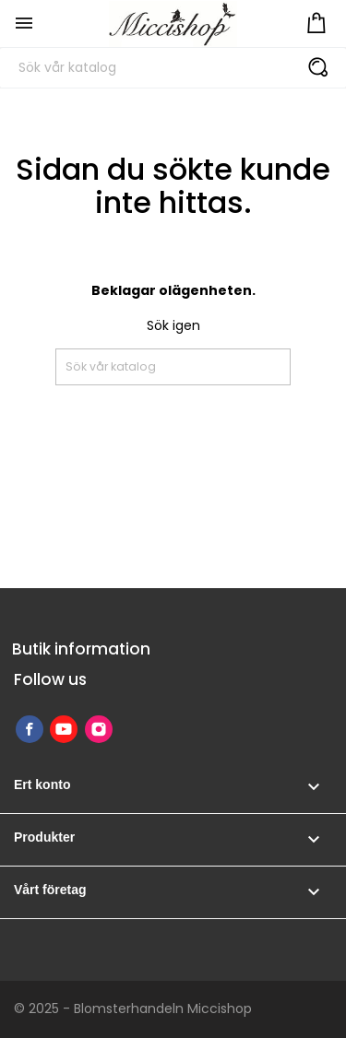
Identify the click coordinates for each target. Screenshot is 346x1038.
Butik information (81, 649)
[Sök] (173, 67)
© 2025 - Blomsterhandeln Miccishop (133, 1008)
